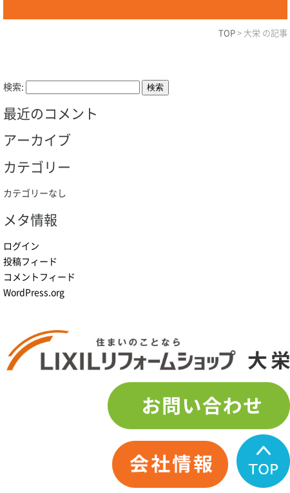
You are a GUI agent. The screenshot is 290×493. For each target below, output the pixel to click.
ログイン (21, 246)
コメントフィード (39, 277)
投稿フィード (30, 261)
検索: (13, 87)
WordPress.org (33, 292)
